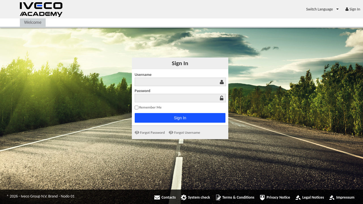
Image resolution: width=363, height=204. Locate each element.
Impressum (345, 197)
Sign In (180, 118)
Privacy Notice (278, 197)
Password (142, 90)
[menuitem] (323, 9)
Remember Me (148, 107)
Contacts (168, 197)
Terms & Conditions (238, 197)
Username (143, 74)
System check (199, 197)
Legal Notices (313, 197)
